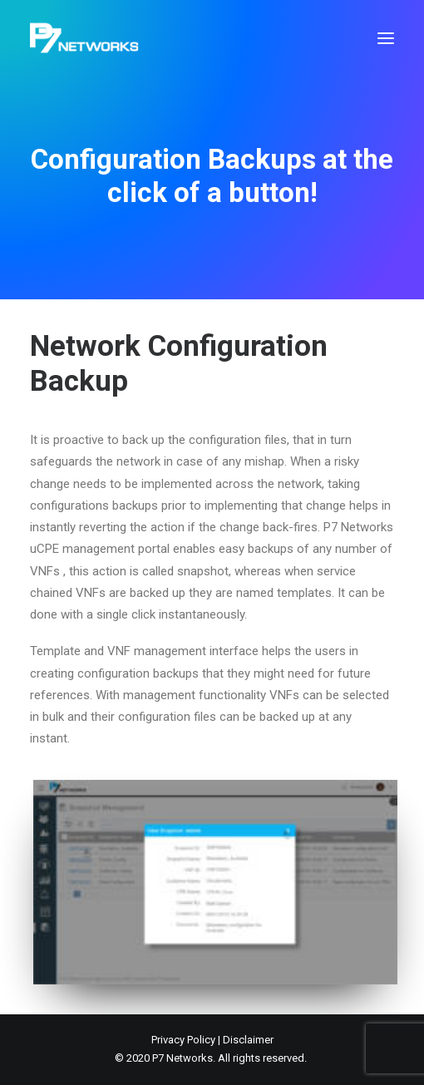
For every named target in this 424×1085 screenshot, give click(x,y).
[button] (386, 38)
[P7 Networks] (84, 37)
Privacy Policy (183, 1039)
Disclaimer (248, 1039)
